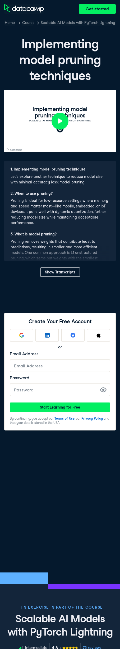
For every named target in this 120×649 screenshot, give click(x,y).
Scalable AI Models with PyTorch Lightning (78, 23)
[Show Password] (103, 389)
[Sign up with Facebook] (73, 335)
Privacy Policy (92, 418)
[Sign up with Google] (21, 335)
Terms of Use (64, 418)
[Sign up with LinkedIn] (47, 335)
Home (10, 23)
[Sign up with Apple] (98, 335)
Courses (28, 23)
